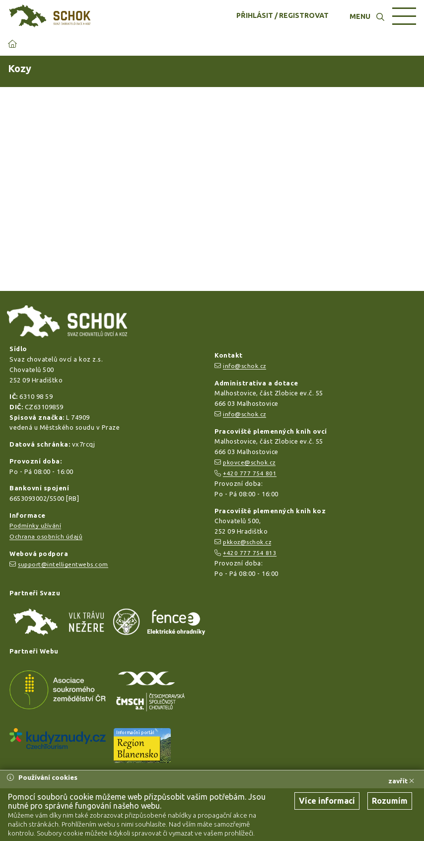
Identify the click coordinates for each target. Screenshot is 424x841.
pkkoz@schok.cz (247, 542)
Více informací (327, 800)
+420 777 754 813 (250, 553)
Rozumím (390, 800)
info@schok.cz (244, 366)
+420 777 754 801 (250, 473)
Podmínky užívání (35, 525)
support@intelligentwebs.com (63, 564)
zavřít (401, 781)
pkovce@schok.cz (249, 462)
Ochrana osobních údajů (45, 536)
